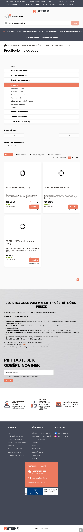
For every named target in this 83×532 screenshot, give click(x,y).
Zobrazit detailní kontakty (37, 482)
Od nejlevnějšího (37, 155)
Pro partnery (36, 449)
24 (73, 158)
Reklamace (35, 442)
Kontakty (35, 458)
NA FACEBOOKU (63, 433)
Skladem (12, 146)
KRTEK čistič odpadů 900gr (18, 188)
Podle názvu (21, 155)
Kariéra (34, 446)
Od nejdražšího (54, 155)
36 (77, 158)
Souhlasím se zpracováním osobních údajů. (23, 377)
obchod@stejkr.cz (39, 478)
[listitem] (71, 405)
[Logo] (41, 11)
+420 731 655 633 (39, 471)
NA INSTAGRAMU (63, 436)
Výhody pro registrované (41, 433)
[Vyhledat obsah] (74, 23)
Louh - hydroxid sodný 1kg (56, 188)
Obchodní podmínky (39, 439)
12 (69, 158)
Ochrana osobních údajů (41, 436)
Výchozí (8, 155)
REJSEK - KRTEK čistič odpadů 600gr (20, 242)
